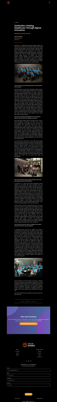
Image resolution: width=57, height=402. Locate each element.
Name (8, 373)
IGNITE (17, 355)
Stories (39, 351)
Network (39, 353)
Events (17, 353)
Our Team (17, 351)
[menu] (49, 2)
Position (8, 383)
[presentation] (28, 389)
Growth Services (39, 349)
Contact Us (39, 356)
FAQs (40, 355)
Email (8, 368)
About (17, 349)
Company (9, 378)
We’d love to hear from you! (28, 323)
